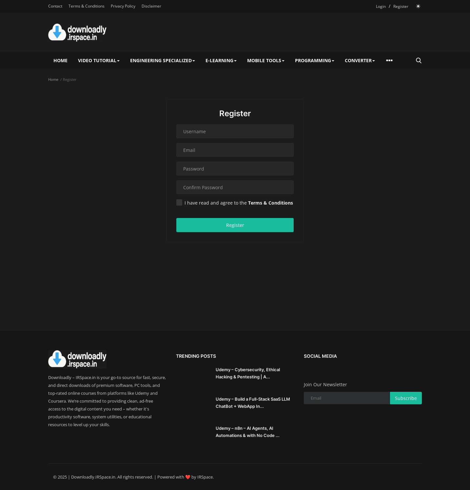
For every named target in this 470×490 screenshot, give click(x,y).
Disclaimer (151, 6)
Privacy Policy (123, 6)
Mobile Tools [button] (265, 60)
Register (400, 6)
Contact (55, 6)
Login (381, 6)
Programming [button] (314, 60)
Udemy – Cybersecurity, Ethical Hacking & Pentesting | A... (248, 373)
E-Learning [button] (221, 60)
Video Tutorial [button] (99, 60)
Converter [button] (360, 60)
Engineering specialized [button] (162, 60)
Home (60, 60)
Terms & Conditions (87, 6)
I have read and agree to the (234, 202)
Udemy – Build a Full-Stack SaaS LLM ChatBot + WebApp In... (253, 402)
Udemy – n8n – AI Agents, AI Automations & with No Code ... (248, 432)
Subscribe (406, 398)
